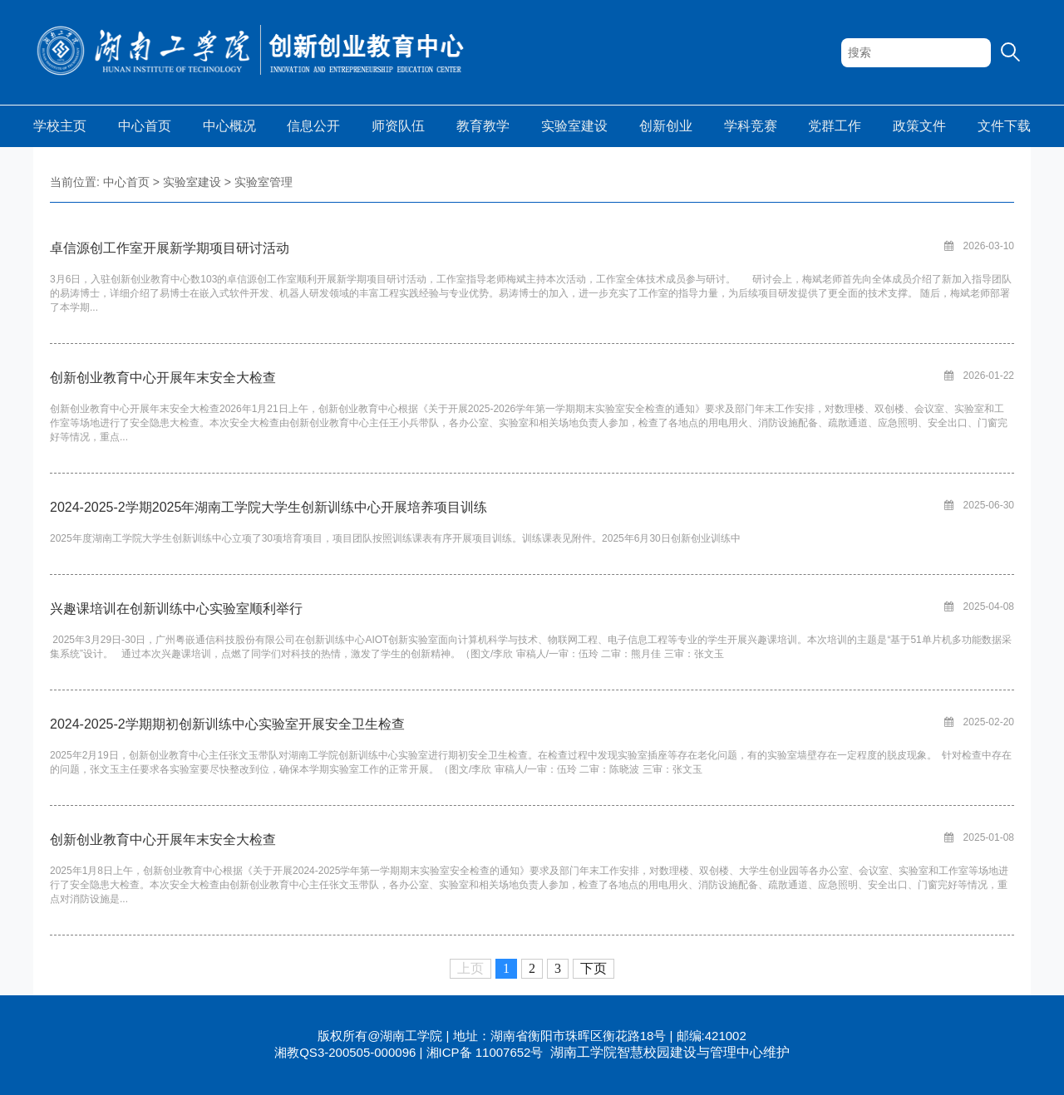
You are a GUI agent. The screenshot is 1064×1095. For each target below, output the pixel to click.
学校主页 (59, 126)
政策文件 (919, 126)
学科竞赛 (750, 126)
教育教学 (483, 126)
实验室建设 (574, 126)
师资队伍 (398, 126)
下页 (593, 968)
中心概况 (229, 126)
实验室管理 (263, 182)
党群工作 (834, 126)
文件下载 (1004, 126)
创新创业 (665, 126)
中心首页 (144, 126)
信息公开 (313, 126)
